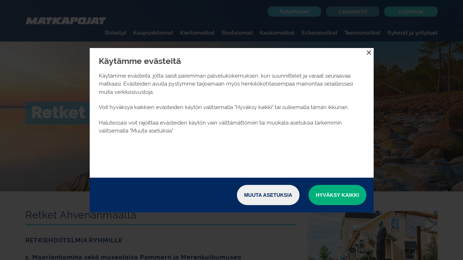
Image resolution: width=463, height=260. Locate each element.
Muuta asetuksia (268, 195)
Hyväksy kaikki (337, 195)
